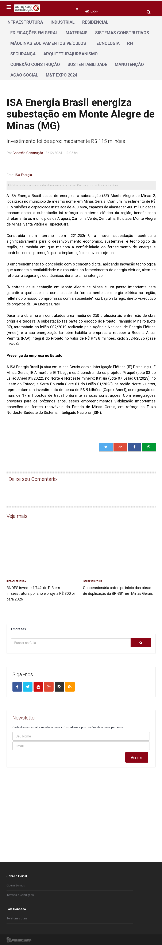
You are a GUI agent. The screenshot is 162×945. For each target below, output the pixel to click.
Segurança (23, 53)
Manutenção (129, 64)
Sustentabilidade (87, 64)
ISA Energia (23, 175)
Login (94, 11)
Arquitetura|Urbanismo (70, 53)
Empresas (18, 629)
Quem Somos (16, 885)
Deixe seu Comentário (33, 479)
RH (130, 43)
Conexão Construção (35, 64)
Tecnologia (107, 43)
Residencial (95, 22)
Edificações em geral (34, 32)
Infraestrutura (25, 22)
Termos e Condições (20, 895)
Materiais (77, 32)
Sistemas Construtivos (122, 32)
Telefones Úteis (17, 918)
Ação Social (24, 75)
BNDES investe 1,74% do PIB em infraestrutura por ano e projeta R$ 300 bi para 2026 (41, 593)
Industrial (63, 22)
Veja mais (17, 516)
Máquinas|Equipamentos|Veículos (48, 43)
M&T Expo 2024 (61, 75)
